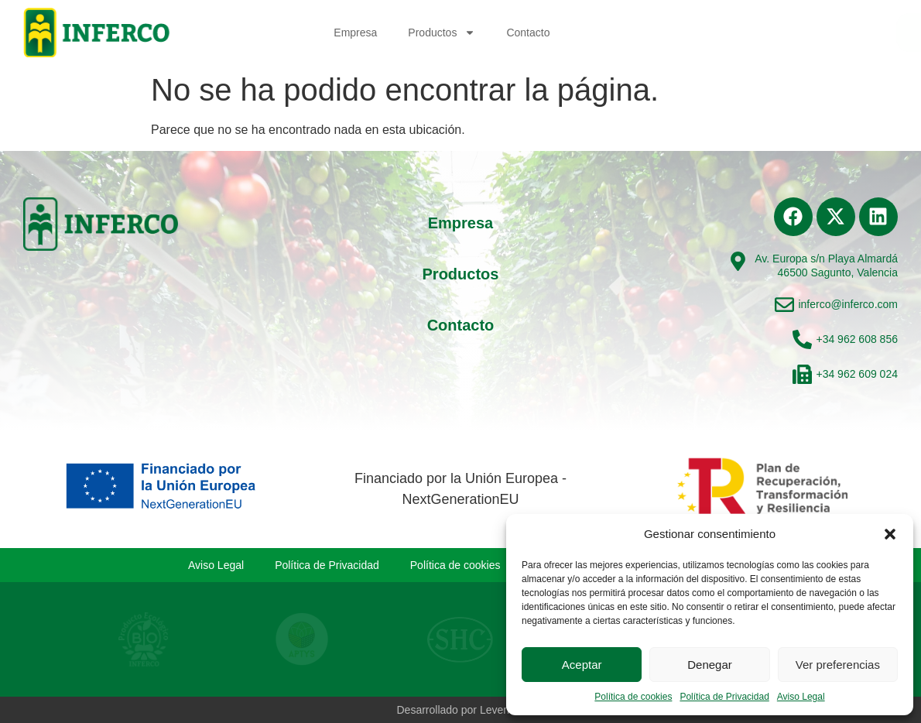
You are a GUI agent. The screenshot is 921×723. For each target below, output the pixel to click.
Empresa (355, 32)
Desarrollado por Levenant (461, 710)
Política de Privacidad (724, 696)
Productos (441, 32)
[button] (890, 534)
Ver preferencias (838, 664)
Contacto (528, 32)
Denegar (709, 664)
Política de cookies (633, 696)
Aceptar (582, 664)
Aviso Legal (801, 696)
